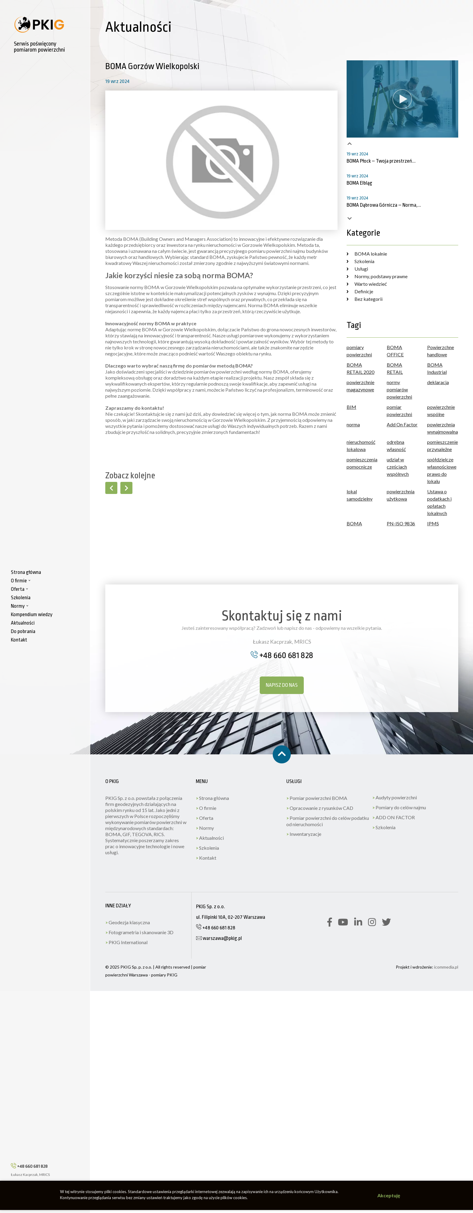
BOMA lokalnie (367, 253)
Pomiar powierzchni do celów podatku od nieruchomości (327, 821)
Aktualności (210, 838)
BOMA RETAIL (395, 368)
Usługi (357, 269)
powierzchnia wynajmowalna (442, 428)
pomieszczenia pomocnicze (362, 463)
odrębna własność (396, 445)
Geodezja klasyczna (127, 922)
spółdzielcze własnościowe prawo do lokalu (441, 470)
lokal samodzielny (360, 495)
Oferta (204, 818)
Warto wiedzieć (367, 284)
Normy (205, 828)
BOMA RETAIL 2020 (360, 368)
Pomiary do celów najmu (399, 807)
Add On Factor (402, 424)
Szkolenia (360, 261)
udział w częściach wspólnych (398, 467)
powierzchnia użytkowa (400, 495)
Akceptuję (388, 1195)
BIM (351, 407)
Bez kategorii (365, 299)
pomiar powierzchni (399, 410)
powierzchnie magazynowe (360, 385)
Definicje (360, 291)
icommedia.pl (446, 966)
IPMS (433, 523)
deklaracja (438, 382)
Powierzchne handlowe (440, 350)
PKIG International (126, 942)
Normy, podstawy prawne (377, 276)
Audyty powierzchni (394, 797)
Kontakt (206, 858)
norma (353, 424)
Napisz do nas (282, 685)
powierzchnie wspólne (441, 410)
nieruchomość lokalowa (361, 445)
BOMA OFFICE (395, 350)
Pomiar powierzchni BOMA (316, 798)
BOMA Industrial (437, 368)
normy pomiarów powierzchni (399, 389)
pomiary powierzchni (359, 350)
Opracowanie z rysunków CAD (319, 808)
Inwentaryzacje (303, 834)
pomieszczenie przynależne (442, 445)
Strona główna (212, 798)
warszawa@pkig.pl (219, 938)
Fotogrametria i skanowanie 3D (139, 932)
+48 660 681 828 (29, 1169)
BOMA (354, 523)
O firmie (206, 808)
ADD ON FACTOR (393, 817)
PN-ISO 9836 (401, 523)
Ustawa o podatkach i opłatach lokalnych (439, 502)
